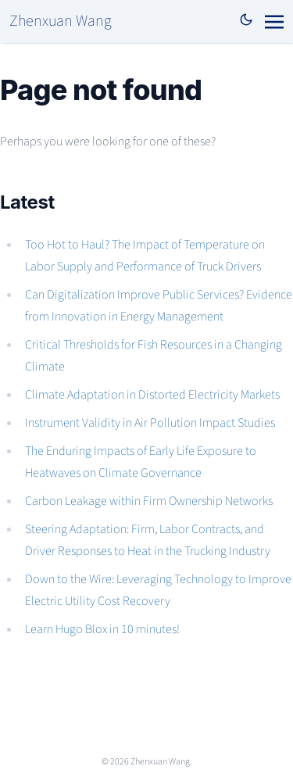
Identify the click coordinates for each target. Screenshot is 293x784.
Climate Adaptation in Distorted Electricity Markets (152, 394)
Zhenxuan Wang (60, 21)
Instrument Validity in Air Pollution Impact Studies (150, 422)
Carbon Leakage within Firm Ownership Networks (149, 501)
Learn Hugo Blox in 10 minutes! (102, 629)
